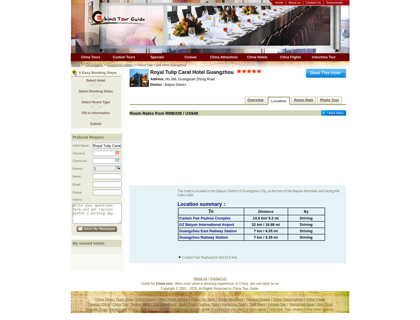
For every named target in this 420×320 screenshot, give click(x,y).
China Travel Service (172, 304)
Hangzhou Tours (234, 309)
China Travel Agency (288, 304)
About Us (200, 283)
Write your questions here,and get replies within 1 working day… (99, 216)
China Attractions (224, 57)
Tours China (124, 304)
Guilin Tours (187, 309)
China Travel (145, 304)
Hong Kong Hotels (123, 314)
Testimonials (334, 2)
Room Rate (303, 100)
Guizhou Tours (96, 314)
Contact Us (313, 2)
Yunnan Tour (277, 309)
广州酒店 (162, 314)
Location (278, 101)
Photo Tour (329, 100)
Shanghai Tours (164, 309)
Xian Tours (325, 309)
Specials (157, 57)
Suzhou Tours (209, 309)
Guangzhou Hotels (120, 65)
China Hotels (257, 57)
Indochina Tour (324, 57)
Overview (256, 100)
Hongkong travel (302, 309)
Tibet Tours (257, 309)
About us (294, 2)
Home (279, 2)
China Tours (90, 57)
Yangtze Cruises (258, 304)
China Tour (120, 309)
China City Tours (203, 304)
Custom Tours (124, 57)
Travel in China (98, 309)
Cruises (190, 57)
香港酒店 (146, 314)
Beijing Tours (140, 309)
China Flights (290, 57)
